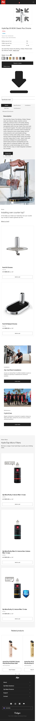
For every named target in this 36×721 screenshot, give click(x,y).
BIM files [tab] (6, 108)
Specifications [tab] (17, 105)
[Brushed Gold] (10, 58)
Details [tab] (6, 105)
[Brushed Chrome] (6, 58)
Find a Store (8, 155)
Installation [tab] (28, 105)
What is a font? (5, 221)
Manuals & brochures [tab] (8, 111)
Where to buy (6, 66)
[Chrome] (3, 58)
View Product (12, 669)
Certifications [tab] (17, 108)
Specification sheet (18, 98)
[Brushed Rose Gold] (16, 58)
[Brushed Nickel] (13, 58)
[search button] (11, 55)
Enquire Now (8, 153)
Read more (16, 50)
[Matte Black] (23, 58)
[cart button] (19, 2)
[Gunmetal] (20, 58)
